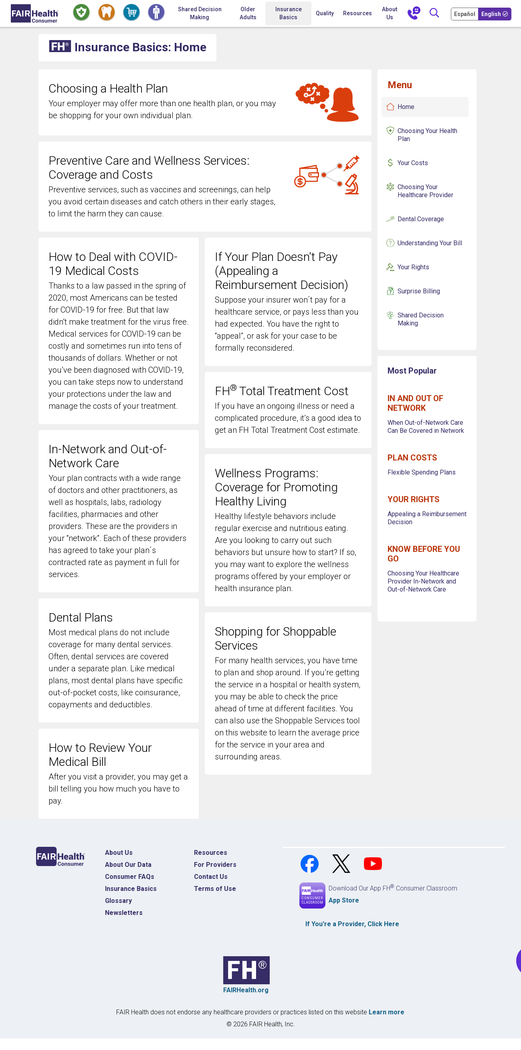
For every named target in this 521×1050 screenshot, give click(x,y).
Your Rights (413, 267)
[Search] (434, 13)
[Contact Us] (414, 13)
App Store (344, 900)
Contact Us (211, 876)
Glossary (118, 901)
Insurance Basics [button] (288, 13)
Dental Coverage (421, 219)
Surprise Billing (419, 291)
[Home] (35, 13)
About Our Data (128, 864)
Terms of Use (215, 888)
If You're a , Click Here (352, 924)
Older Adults (248, 13)
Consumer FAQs (129, 876)
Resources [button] (357, 13)
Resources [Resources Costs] (210, 852)
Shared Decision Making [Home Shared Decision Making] (200, 13)
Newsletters (124, 913)
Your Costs (413, 163)
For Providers (215, 864)
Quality (325, 13)
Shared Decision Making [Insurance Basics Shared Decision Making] (421, 319)
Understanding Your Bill (430, 243)
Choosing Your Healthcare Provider (425, 191)
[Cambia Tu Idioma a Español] (465, 13)
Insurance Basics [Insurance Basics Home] (131, 888)
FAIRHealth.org (246, 990)
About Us (389, 13)
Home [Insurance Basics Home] (406, 107)
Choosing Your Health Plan (427, 135)
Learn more (386, 1012)
